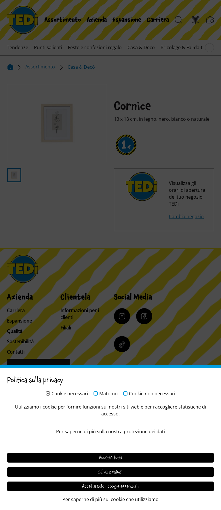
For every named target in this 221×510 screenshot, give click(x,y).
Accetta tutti (110, 457)
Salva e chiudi (110, 472)
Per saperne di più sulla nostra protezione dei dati (110, 431)
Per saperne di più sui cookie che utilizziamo (110, 499)
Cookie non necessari (152, 393)
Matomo (108, 393)
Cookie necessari (70, 393)
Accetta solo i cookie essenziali (110, 486)
